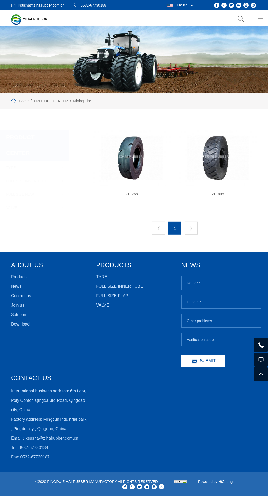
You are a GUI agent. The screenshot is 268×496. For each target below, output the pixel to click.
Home (24, 101)
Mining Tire (82, 101)
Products (19, 277)
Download (20, 324)
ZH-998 (218, 194)
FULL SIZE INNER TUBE (41, 181)
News (16, 286)
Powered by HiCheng (215, 481)
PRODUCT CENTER (51, 101)
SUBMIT (208, 361)
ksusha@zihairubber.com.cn (41, 5)
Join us (17, 305)
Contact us (21, 296)
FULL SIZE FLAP (35, 194)
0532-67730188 (93, 5)
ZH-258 (132, 194)
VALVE (26, 208)
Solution (18, 314)
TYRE (26, 168)
